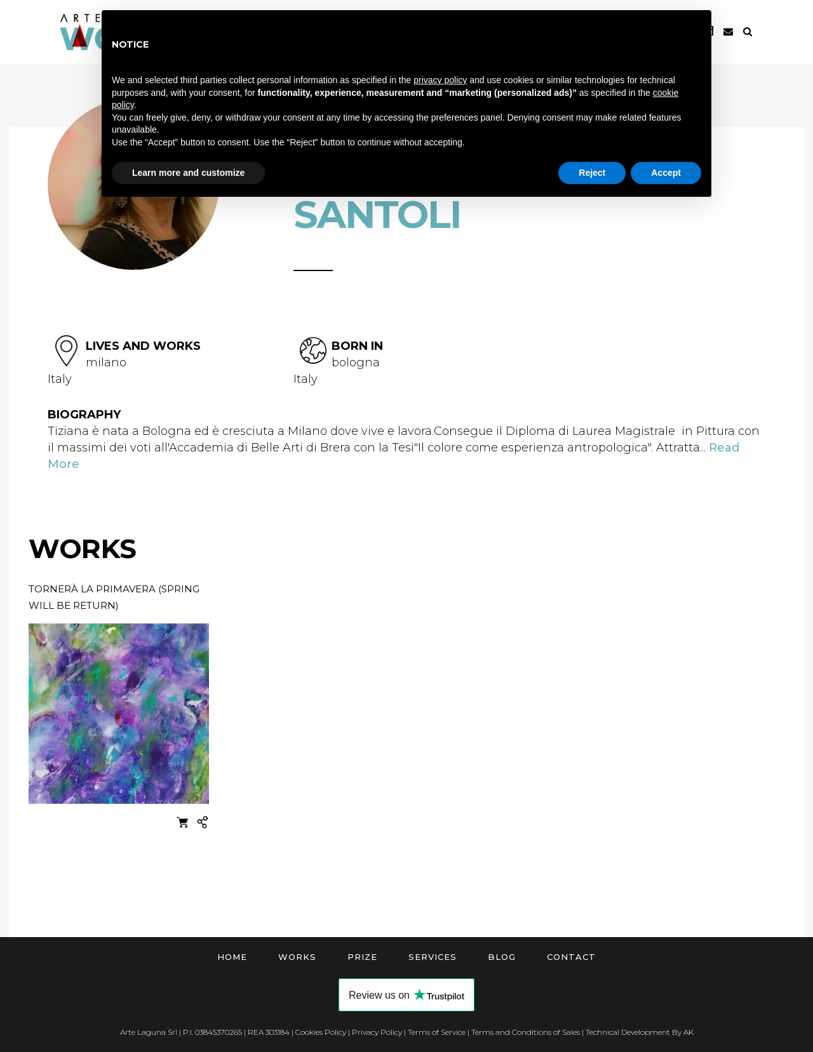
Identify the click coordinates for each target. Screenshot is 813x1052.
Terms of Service (437, 1032)
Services (432, 957)
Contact (571, 957)
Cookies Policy (320, 1032)
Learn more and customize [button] (188, 173)
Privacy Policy (377, 1032)
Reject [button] (592, 173)
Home (232, 957)
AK (688, 1032)
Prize (362, 957)
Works (297, 957)
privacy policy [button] (440, 80)
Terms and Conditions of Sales (525, 1032)
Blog (502, 957)
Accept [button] (666, 173)
